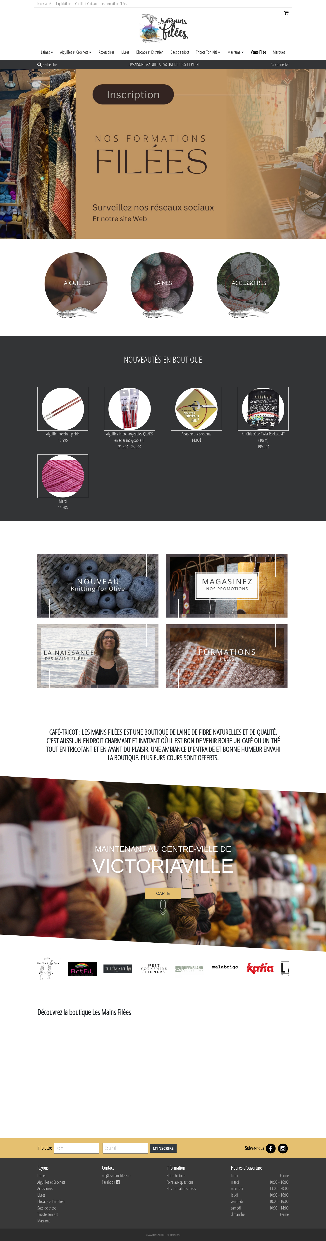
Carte (163, 893)
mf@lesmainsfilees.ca (116, 1175)
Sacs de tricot (180, 52)
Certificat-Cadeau (86, 3)
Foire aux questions (179, 1182)
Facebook (111, 1182)
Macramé (234, 52)
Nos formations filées (181, 1188)
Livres (125, 52)
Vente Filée (258, 52)
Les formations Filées (114, 3)
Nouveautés (44, 3)
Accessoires (106, 52)
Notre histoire (175, 1175)
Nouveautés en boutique (163, 359)
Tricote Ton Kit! (206, 52)
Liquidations (63, 3)
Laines (45, 52)
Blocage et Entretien (149, 52)
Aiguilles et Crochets (74, 52)
